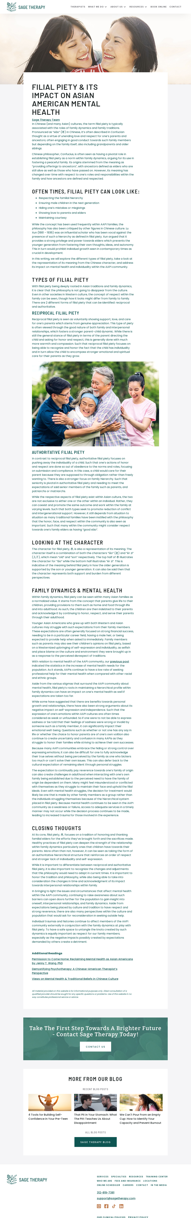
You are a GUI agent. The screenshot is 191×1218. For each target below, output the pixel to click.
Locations (150, 1180)
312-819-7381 (105, 1193)
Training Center (157, 1176)
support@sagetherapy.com (116, 1198)
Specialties (118, 1176)
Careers (128, 1185)
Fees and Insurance (128, 1180)
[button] (99, 6)
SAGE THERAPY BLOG (95, 1142)
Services (103, 1176)
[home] (39, 7)
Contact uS (95, 1046)
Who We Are (104, 1180)
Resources (136, 1176)
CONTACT (175, 6)
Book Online (159, 6)
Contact (142, 1185)
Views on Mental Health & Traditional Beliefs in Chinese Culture (75, 979)
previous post (119, 661)
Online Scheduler (108, 1185)
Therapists (78, 6)
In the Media (159, 1185)
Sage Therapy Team (46, 120)
